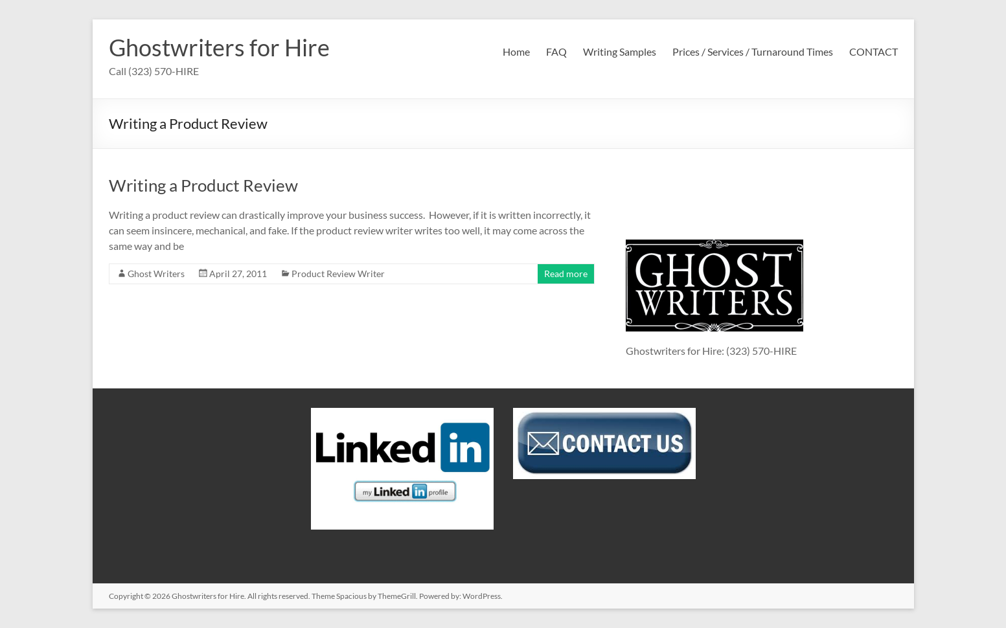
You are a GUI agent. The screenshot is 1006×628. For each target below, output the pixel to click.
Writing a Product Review (203, 185)
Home (516, 51)
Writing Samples (619, 51)
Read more (566, 273)
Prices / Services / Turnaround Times (752, 51)
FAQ (556, 51)
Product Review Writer (338, 273)
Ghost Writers (156, 273)
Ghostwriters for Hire (219, 47)
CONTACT (873, 51)
